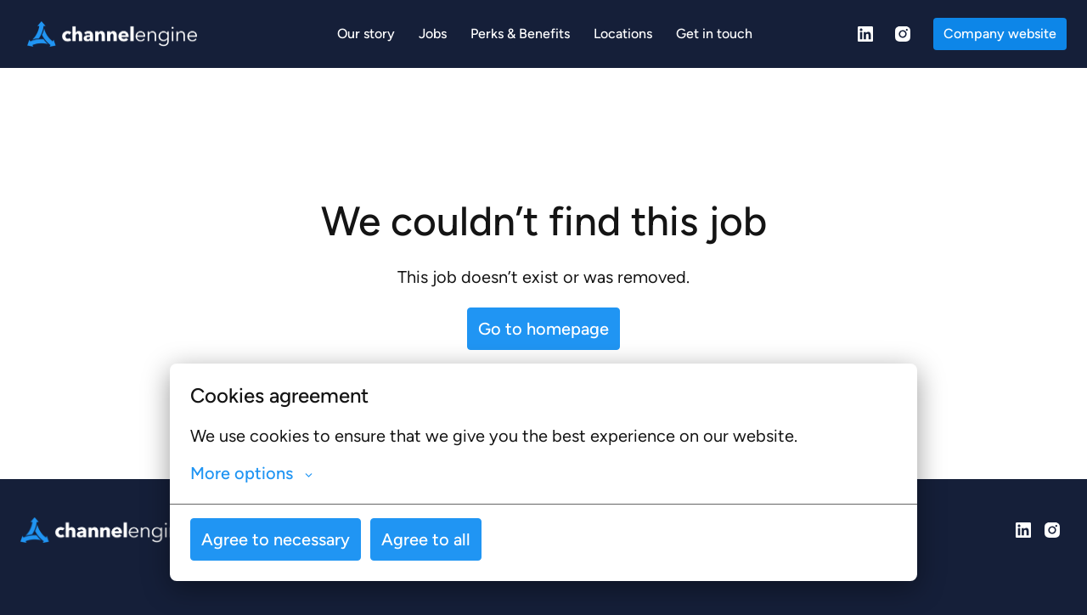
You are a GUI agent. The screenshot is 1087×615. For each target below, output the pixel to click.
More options (251, 473)
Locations (623, 33)
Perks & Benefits (520, 33)
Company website (999, 33)
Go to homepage (543, 329)
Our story (366, 33)
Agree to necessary (275, 539)
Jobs (433, 33)
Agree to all (425, 539)
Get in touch (714, 33)
